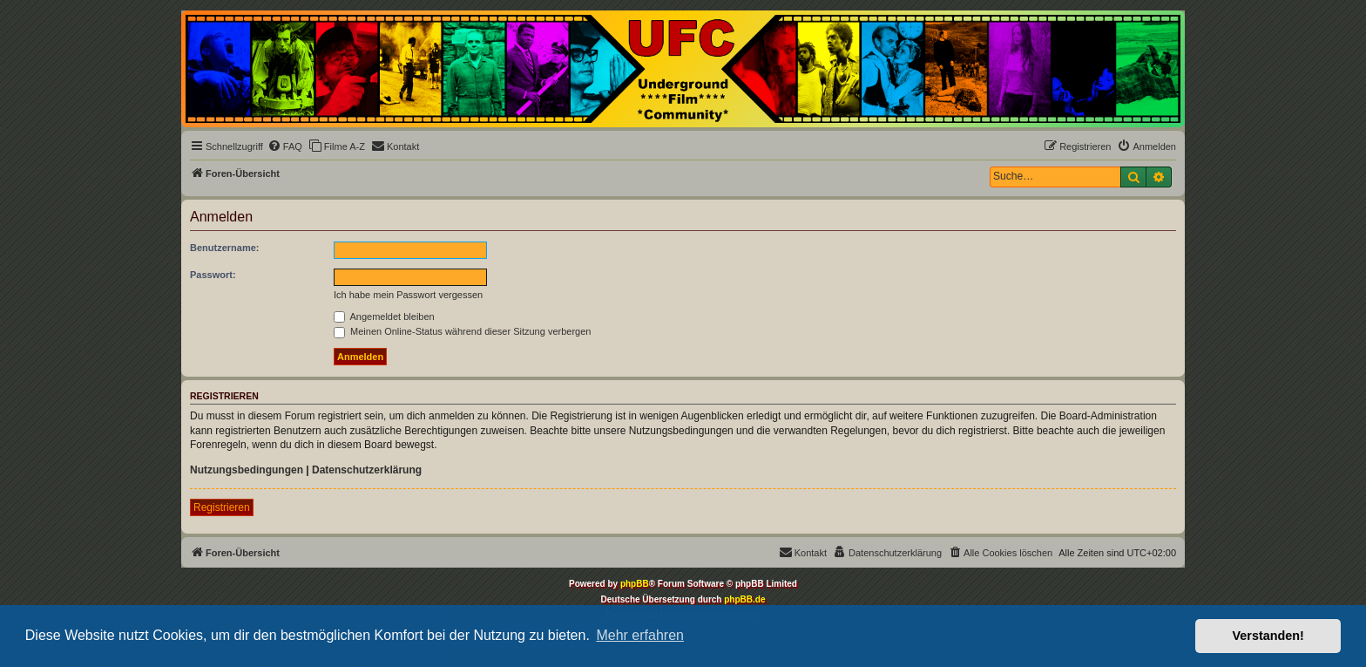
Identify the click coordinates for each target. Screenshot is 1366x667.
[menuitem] (284, 146)
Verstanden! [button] (1268, 636)
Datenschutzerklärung (367, 470)
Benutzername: (224, 247)
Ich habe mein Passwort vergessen (408, 294)
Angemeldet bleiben (384, 316)
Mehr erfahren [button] (640, 635)
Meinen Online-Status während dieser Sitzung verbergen (462, 331)
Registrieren (221, 507)
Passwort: (213, 274)
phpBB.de (744, 599)
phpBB (634, 584)
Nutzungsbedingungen (246, 470)
